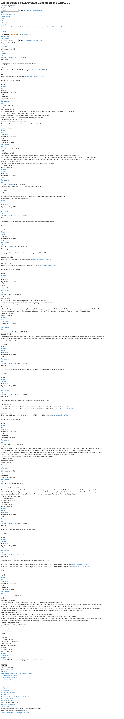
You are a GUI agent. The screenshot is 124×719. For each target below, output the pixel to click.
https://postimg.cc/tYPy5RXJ (65, 409)
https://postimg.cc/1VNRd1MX (35, 76)
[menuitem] (8, 14)
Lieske (4, 31)
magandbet (13, 34)
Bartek (26, 34)
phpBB (17, 708)
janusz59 (3, 171)
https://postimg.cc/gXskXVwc (47, 265)
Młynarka (20, 34)
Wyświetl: (10, 660)
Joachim (3, 45)
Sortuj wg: (25, 660)
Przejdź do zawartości (7, 8)
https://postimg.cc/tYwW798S (37, 70)
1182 (6, 173)
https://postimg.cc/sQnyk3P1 (80, 564)
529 (6, 47)
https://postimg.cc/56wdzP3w (59, 415)
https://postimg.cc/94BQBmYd (65, 407)
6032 (6, 90)
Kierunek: (38, 660)
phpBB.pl (24, 710)
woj (30, 34)
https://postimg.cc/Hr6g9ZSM (42, 259)
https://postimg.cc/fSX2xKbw (81, 567)
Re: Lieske (5, 101)
